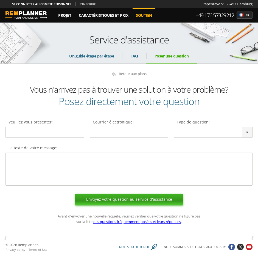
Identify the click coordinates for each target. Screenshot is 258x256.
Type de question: (193, 122)
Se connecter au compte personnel (41, 4)
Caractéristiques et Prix (103, 15)
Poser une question (172, 56)
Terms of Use (38, 249)
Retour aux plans (133, 74)
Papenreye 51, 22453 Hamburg (228, 4)
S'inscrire (88, 4)
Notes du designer (134, 247)
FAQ (134, 56)
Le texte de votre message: (33, 148)
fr (244, 15)
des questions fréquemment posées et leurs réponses (137, 221)
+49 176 (214, 15)
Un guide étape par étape (91, 56)
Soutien (144, 15)
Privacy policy (15, 249)
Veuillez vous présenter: (31, 122)
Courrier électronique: (113, 122)
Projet (64, 15)
